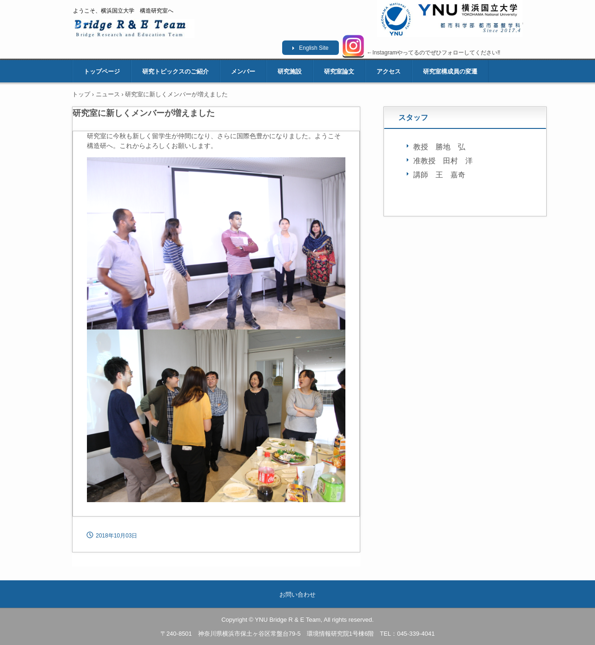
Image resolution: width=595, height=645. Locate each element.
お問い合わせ (297, 594)
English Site (313, 48)
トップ (81, 94)
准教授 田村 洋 (443, 161)
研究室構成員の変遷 (450, 71)
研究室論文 (339, 71)
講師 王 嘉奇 (439, 175)
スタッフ (413, 117)
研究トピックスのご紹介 (175, 71)
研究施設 (290, 71)
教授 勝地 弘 (439, 147)
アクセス (389, 71)
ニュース (108, 94)
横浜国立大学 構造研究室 (135, 28)
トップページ (102, 71)
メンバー (243, 71)
